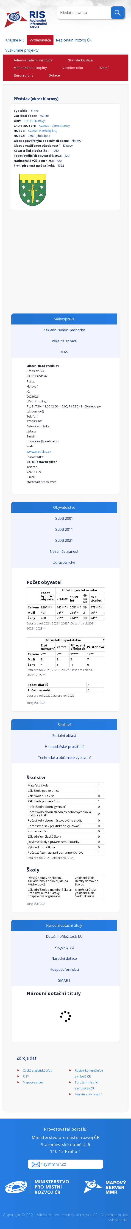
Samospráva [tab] (64, 319)
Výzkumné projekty (22, 50)
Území (103, 68)
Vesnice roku (72, 68)
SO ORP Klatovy (34, 121)
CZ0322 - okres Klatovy (54, 126)
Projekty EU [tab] (64, 947)
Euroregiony (23, 75)
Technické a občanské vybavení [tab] (64, 757)
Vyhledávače (40, 40)
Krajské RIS (15, 40)
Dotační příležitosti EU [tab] (64, 936)
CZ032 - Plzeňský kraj (42, 131)
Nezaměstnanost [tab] (64, 551)
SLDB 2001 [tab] (64, 518)
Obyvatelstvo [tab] (64, 507)
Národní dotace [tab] (64, 958)
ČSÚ (42, 703)
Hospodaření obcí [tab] (64, 969)
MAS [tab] (64, 352)
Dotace (54, 75)
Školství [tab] (64, 724)
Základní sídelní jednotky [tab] (64, 330)
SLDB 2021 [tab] (64, 540)
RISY (26, 1076)
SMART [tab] (64, 980)
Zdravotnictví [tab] (64, 562)
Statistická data (80, 60)
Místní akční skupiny (30, 68)
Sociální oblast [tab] (64, 735)
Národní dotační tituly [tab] (64, 925)
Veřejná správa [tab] (64, 341)
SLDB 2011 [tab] (64, 529)
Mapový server (33, 1082)
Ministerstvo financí (88, 1094)
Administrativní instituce (33, 60)
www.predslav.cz (39, 451)
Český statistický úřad (37, 1070)
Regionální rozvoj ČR (74, 40)
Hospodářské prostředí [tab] (64, 746)
